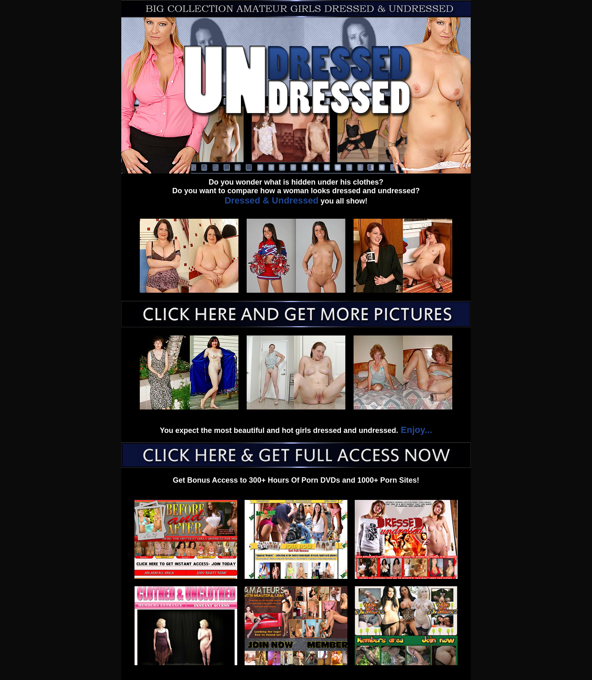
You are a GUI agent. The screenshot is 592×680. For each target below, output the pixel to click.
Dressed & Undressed (271, 200)
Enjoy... (415, 430)
